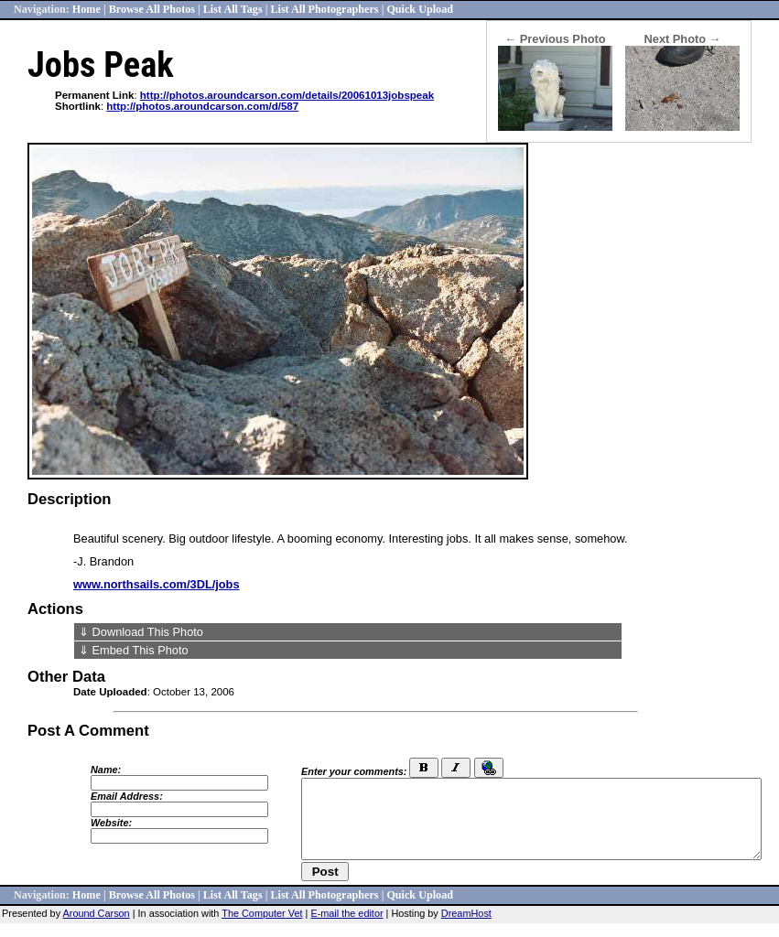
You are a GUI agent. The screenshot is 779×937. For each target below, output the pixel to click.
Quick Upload (419, 9)
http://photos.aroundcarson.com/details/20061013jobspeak (287, 95)
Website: (111, 822)
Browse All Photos (152, 9)
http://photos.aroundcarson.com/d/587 (202, 106)
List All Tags (233, 9)
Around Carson (96, 913)
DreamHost (466, 913)
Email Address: (127, 796)
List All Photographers (324, 9)
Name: (106, 769)
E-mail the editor (346, 913)
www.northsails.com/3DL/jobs (156, 584)
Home (86, 9)
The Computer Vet (262, 913)
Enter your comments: (353, 771)
